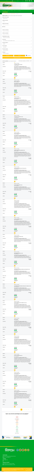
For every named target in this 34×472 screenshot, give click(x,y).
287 (14, 317)
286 (14, 335)
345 (14, 217)
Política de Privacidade (16, 469)
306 (14, 267)
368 (14, 131)
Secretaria (4, 39)
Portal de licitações (13, 13)
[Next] (28, 409)
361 (14, 166)
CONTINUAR (29, 469)
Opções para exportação (17, 57)
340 (14, 234)
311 (14, 251)
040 (14, 79)
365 (14, 148)
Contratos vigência (5, 42)
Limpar (19, 55)
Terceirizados (4, 45)
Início (3, 13)
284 (14, 371)
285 (14, 353)
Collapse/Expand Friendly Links (1, 471)
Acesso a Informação (7, 13)
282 (14, 389)
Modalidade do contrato (5, 36)
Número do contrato (5, 23)
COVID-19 (29, 55)
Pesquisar (7, 55)
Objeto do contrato (5, 20)
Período (3, 26)
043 (14, 62)
